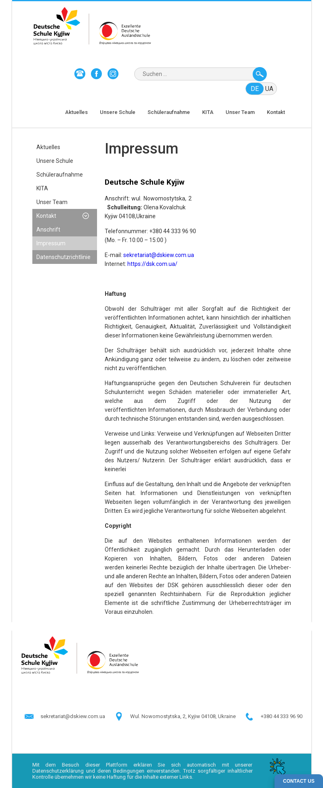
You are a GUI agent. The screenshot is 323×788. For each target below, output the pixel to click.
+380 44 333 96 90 (281, 716)
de (255, 89)
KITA (207, 112)
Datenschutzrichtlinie (63, 257)
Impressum (50, 243)
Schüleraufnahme (169, 112)
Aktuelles (76, 112)
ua (269, 89)
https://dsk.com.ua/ (152, 264)
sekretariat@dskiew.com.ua (158, 255)
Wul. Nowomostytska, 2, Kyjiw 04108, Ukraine (183, 716)
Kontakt (276, 112)
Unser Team (240, 112)
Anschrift (48, 229)
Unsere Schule (117, 112)
